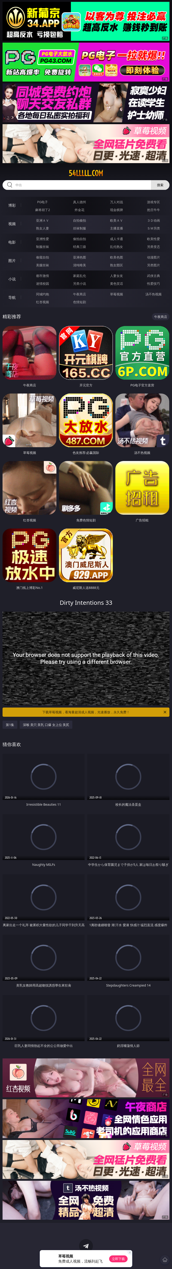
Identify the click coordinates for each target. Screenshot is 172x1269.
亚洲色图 (79, 257)
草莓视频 (116, 294)
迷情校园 (42, 283)
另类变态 (153, 246)
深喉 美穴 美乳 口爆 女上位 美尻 (46, 725)
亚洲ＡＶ (42, 220)
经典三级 (79, 246)
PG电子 (42, 202)
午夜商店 (79, 294)
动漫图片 (153, 257)
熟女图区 (116, 265)
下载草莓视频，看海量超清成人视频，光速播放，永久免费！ (104, 712)
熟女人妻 (42, 228)
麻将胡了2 (42, 210)
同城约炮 (42, 294)
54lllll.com (86, 173)
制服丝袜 (42, 246)
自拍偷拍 (79, 220)
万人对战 (116, 202)
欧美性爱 (153, 239)
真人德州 (79, 202)
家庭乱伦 (79, 275)
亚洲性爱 (42, 239)
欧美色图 (116, 257)
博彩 (12, 205)
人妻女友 (116, 275)
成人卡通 (116, 239)
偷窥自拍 (42, 257)
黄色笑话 (116, 283)
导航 (12, 297)
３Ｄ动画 (153, 220)
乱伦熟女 (116, 246)
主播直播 (116, 228)
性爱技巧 (153, 283)
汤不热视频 (153, 294)
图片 (12, 260)
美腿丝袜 (42, 265)
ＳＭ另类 (153, 228)
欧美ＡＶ (116, 220)
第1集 (10, 725)
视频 (12, 223)
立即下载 (118, 1259)
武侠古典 (153, 275)
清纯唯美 (79, 265)
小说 (12, 279)
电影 (12, 242)
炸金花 (79, 210)
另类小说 (79, 283)
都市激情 (42, 275)
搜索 (160, 185)
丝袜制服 (79, 228)
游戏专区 (153, 202)
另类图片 (153, 265)
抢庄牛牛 (153, 210)
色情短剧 (79, 302)
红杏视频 (42, 302)
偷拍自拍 (79, 239)
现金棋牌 (116, 210)
